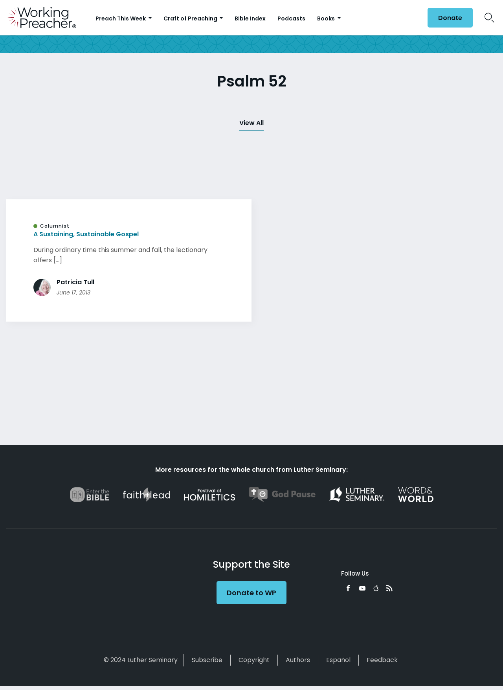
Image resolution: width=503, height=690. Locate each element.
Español (338, 659)
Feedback (382, 659)
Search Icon (489, 18)
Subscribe (207, 659)
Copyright (254, 659)
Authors (298, 659)
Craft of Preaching (190, 18)
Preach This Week (121, 18)
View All (251, 122)
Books (326, 18)
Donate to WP (251, 593)
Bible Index (250, 18)
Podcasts (291, 18)
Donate (450, 17)
